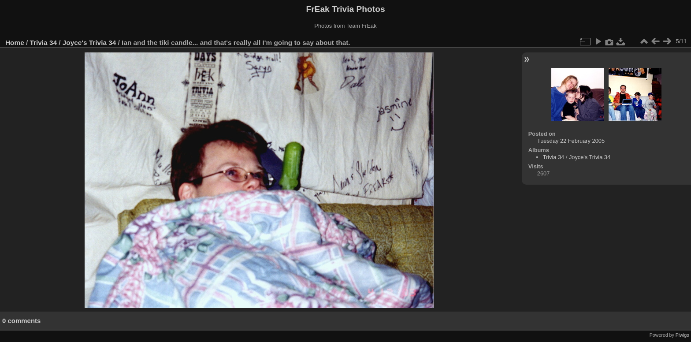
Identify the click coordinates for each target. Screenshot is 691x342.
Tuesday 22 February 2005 (571, 141)
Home (14, 42)
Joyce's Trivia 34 (89, 42)
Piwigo (682, 335)
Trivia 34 (43, 42)
